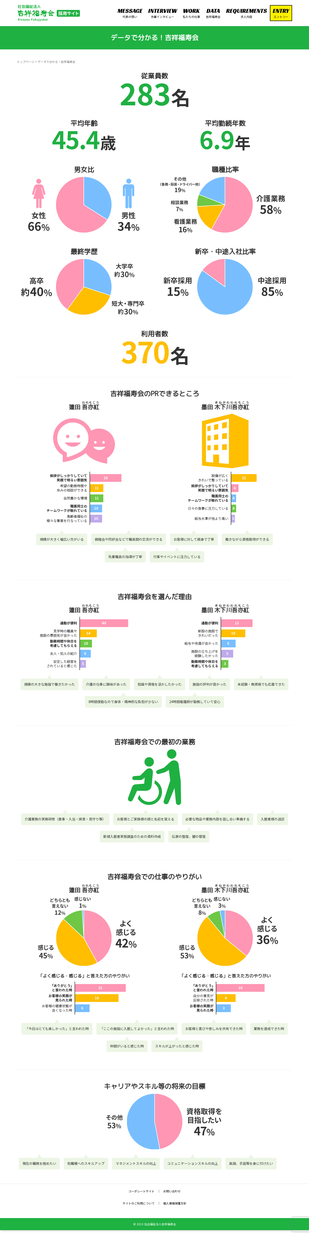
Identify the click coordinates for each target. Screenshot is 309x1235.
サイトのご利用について (138, 1203)
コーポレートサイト (141, 1191)
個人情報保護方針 (174, 1203)
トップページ (25, 62)
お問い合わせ (172, 1191)
